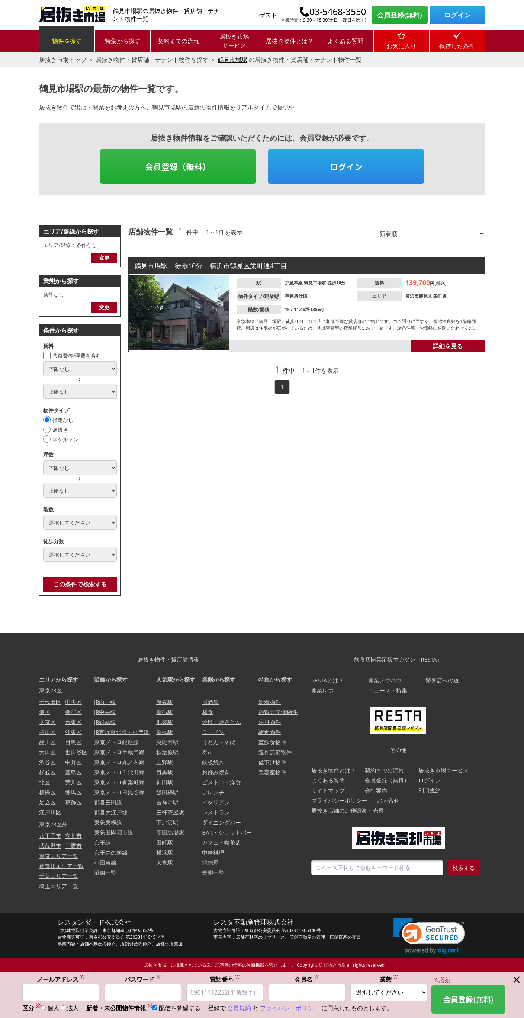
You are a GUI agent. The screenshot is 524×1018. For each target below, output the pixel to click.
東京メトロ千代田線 (119, 772)
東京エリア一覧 (58, 855)
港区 (44, 712)
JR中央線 (105, 712)
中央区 (73, 701)
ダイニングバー (221, 822)
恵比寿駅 (167, 742)
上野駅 (164, 762)
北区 (44, 782)
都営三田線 (108, 802)
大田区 (47, 752)
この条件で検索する (80, 584)
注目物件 (269, 722)
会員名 (307, 979)
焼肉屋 (210, 862)
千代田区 (50, 701)
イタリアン (216, 802)
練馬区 (73, 792)
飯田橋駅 (167, 792)
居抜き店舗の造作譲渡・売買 (347, 810)
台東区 (73, 722)
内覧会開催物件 (278, 712)
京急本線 (294, 282)
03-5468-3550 (337, 11)
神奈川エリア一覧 (61, 866)
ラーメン (213, 732)
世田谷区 (76, 752)
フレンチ (213, 792)
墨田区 (47, 732)
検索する (464, 867)
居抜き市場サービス (234, 40)
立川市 (73, 835)
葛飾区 (73, 802)
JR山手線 (105, 701)
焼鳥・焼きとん (221, 722)
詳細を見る (448, 346)
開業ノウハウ (385, 680)
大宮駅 (164, 862)
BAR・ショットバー (227, 832)
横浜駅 (164, 852)
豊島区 (73, 772)
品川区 (47, 742)
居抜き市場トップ (63, 59)
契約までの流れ (178, 41)
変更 (104, 257)
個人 (53, 1008)
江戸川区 (50, 812)
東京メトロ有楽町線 (119, 782)
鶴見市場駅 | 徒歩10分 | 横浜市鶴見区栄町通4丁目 (210, 265)
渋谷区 (47, 762)
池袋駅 (164, 722)
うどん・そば (218, 742)
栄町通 (440, 296)
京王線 (102, 842)
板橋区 (47, 792)
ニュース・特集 (387, 690)
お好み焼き (216, 772)
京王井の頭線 (111, 852)
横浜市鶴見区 (419, 296)
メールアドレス (61, 979)
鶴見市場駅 (232, 59)
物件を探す (67, 41)
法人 (73, 1008)
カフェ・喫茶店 (221, 842)
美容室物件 (272, 772)
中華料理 (213, 852)
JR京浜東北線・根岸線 (121, 732)
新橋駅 (164, 732)
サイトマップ (328, 790)
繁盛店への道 (442, 680)
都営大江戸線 (111, 812)
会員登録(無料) (399, 14)
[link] (429, 936)
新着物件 (269, 701)
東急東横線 (108, 822)
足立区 (47, 802)
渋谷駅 (164, 701)
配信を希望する (179, 1008)
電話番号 (225, 979)
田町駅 (164, 842)
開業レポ (322, 690)
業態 (389, 979)
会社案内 (376, 790)
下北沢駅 (167, 822)
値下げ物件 (272, 762)
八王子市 (50, 835)
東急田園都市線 (113, 832)
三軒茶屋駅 (170, 812)
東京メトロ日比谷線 (119, 792)
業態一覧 (213, 872)
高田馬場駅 (170, 832)
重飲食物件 (272, 742)
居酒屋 (210, 701)
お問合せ (388, 800)
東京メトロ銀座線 (116, 742)
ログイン (457, 14)
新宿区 (73, 712)
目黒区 (73, 742)
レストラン (216, 812)
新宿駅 (164, 712)
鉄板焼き (213, 762)
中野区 (73, 762)
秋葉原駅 (167, 752)
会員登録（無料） (177, 166)
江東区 (73, 732)
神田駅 (164, 782)
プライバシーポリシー (339, 800)
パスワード (143, 979)
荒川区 (73, 782)
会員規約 (239, 1008)
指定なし (62, 419)
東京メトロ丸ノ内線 (119, 762)
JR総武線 (105, 722)
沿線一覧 (105, 872)
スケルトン (65, 439)
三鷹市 (73, 845)
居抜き (60, 429)
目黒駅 (164, 772)
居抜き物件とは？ (290, 41)
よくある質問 (345, 41)
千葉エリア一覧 (58, 876)
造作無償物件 (275, 752)
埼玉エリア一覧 (58, 886)
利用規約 (429, 790)
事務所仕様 (296, 296)
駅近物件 (269, 732)
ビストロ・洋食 (221, 782)
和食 (207, 712)
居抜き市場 (335, 965)
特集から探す (123, 41)
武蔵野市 (50, 845)
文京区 (47, 722)
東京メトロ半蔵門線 (119, 752)
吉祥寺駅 (167, 802)
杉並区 (47, 772)
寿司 (207, 752)
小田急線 (105, 862)
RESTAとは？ (327, 680)
